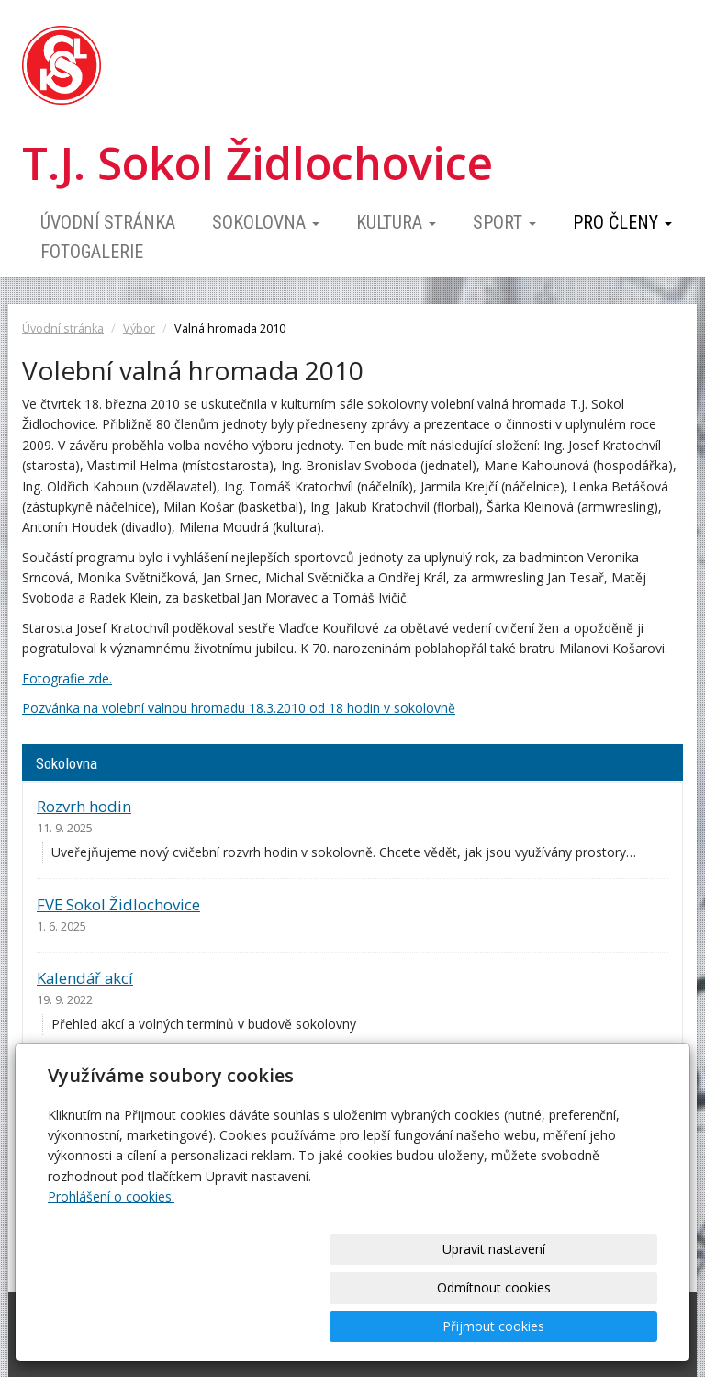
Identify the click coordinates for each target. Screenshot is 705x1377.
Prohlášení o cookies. (111, 1273)
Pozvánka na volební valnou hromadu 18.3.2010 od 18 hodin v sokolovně (238, 708)
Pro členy (622, 222)
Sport (504, 222)
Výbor (139, 328)
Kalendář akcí (85, 977)
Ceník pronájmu (94, 1076)
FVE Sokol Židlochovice (118, 904)
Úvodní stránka (107, 222)
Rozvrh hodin (84, 806)
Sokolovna (265, 222)
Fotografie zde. (67, 678)
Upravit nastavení (283, 1326)
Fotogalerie (91, 252)
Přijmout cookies (587, 1326)
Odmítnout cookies (435, 1326)
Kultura (396, 222)
